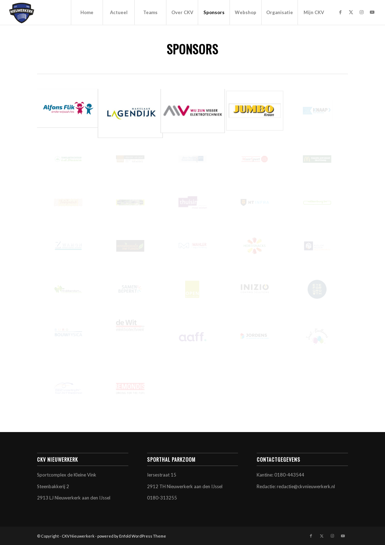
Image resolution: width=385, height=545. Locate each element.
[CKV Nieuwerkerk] (22, 12)
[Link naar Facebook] (340, 12)
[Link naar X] (351, 12)
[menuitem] (87, 12)
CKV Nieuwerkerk (78, 536)
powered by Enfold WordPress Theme (131, 536)
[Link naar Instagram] (361, 12)
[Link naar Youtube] (372, 12)
